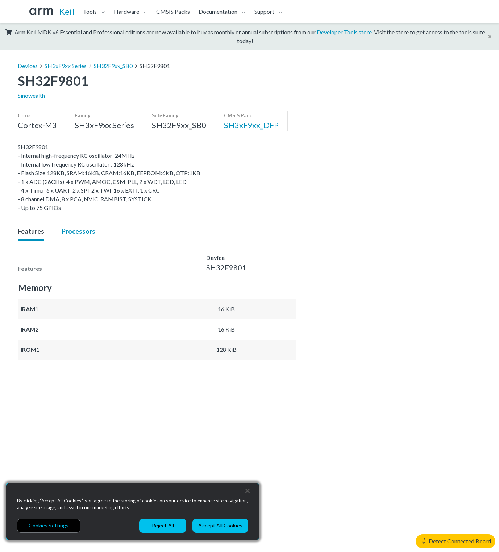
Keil (66, 11)
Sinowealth (31, 95)
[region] (132, 511)
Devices (28, 65)
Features (31, 231)
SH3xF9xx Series (66, 65)
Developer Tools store (344, 32)
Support (264, 11)
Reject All (163, 525)
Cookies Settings (48, 525)
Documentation (218, 11)
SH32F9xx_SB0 (113, 65)
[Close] (247, 491)
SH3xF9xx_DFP (251, 125)
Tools (90, 11)
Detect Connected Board (456, 541)
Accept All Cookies (220, 525)
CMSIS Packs (173, 11)
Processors (78, 231)
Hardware (126, 11)
